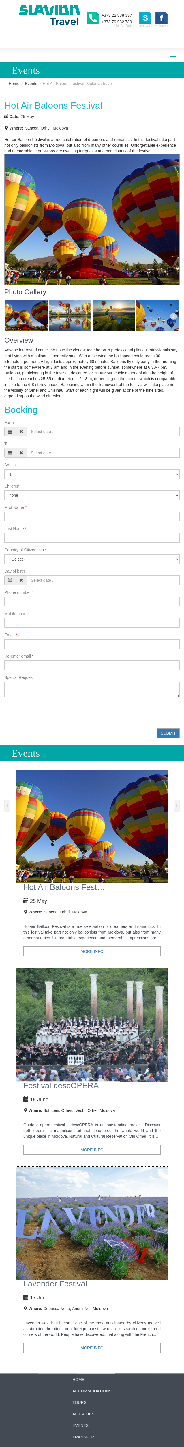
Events (31, 83)
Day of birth (14, 537)
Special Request (19, 643)
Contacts (83, 1414)
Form (9, 388)
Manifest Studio (103, 1444)
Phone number (17, 558)
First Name (14, 473)
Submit (168, 699)
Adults (10, 430)
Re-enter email (17, 622)
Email (9, 600)
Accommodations (92, 1357)
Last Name (14, 494)
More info (91, 917)
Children (11, 452)
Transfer (83, 1402)
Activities (83, 1380)
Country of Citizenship (24, 515)
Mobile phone (16, 579)
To (6, 409)
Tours (79, 1368)
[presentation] (48, 678)
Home (14, 83)
